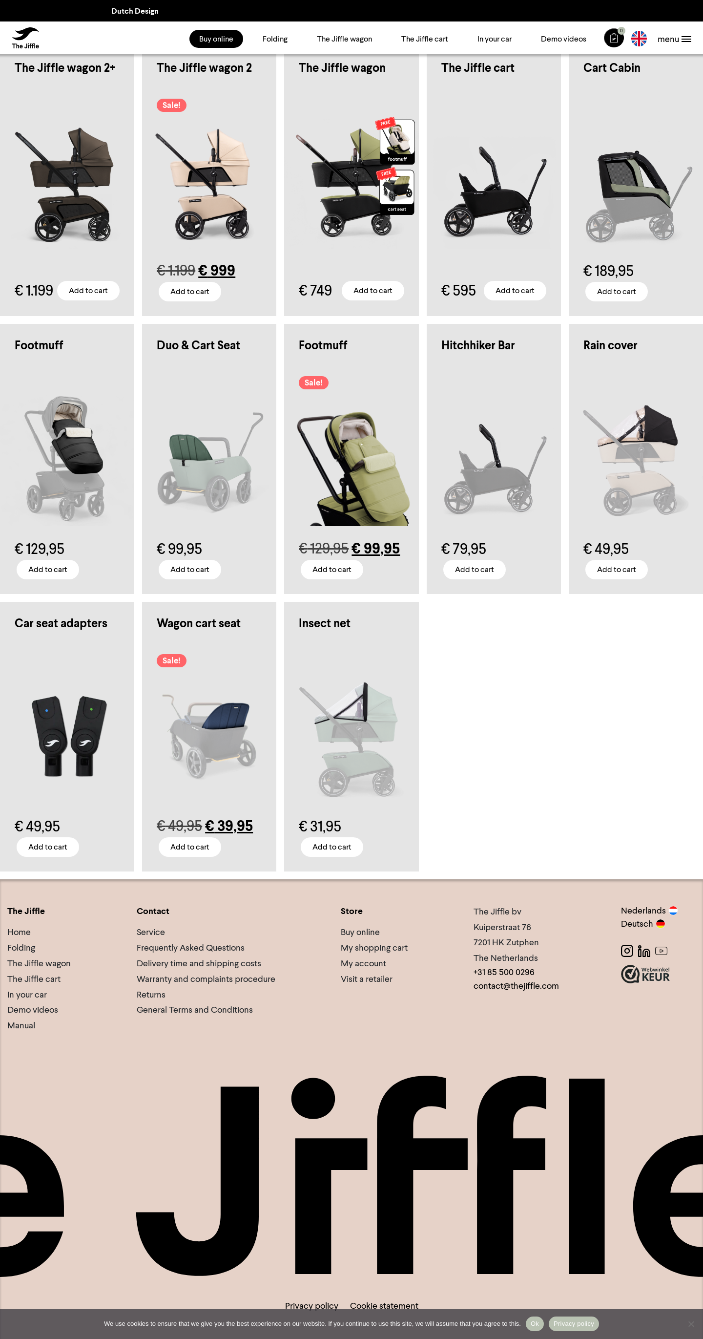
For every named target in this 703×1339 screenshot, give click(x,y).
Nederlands (649, 910)
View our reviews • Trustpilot (431, 10)
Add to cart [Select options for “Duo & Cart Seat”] (189, 569)
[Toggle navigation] (673, 39)
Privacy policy (311, 1305)
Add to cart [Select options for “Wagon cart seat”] (189, 847)
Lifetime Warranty (615, 10)
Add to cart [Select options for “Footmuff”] (47, 569)
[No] (691, 1324)
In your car (494, 39)
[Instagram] (627, 951)
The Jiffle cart (424, 39)
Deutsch (643, 923)
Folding (275, 39)
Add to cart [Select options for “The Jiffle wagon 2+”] (88, 290)
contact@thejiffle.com (516, 985)
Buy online (216, 39)
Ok (535, 1323)
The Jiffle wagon (344, 39)
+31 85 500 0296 (504, 972)
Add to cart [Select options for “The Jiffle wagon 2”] (189, 291)
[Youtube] (661, 951)
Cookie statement (384, 1305)
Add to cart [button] (515, 290)
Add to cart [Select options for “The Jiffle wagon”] (373, 290)
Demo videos (563, 39)
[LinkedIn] (644, 951)
